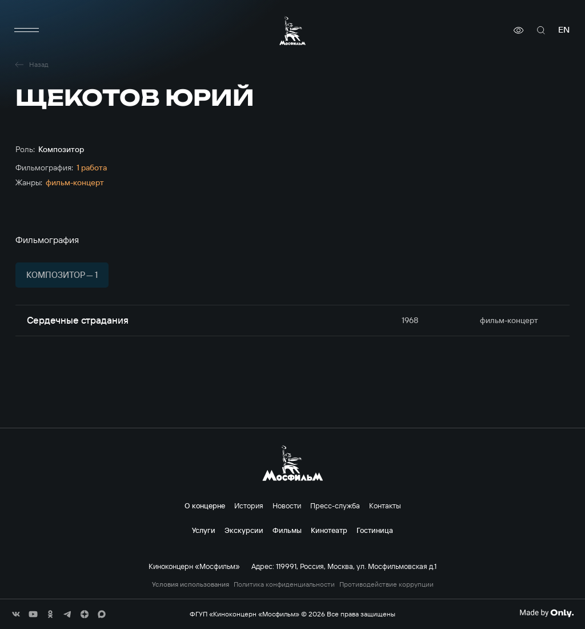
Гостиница (374, 530)
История (248, 505)
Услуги (203, 530)
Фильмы (287, 530)
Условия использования (190, 584)
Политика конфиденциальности (284, 584)
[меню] (26, 30)
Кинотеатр (329, 530)
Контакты (385, 505)
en (564, 30)
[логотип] (292, 30)
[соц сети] (16, 614)
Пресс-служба (335, 505)
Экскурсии (244, 530)
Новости (287, 505)
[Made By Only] (546, 613)
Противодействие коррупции (386, 584)
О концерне (205, 505)
